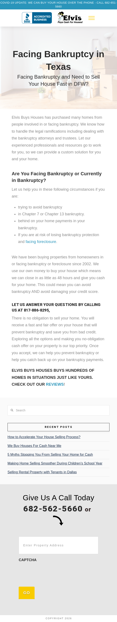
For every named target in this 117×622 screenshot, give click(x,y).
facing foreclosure (41, 242)
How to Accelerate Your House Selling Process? (44, 437)
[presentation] (51, 573)
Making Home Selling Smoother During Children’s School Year (55, 463)
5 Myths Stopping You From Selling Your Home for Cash (50, 454)
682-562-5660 (53, 508)
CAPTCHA (27, 560)
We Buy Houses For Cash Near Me (34, 446)
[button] (91, 17)
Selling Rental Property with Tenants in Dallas (42, 472)
